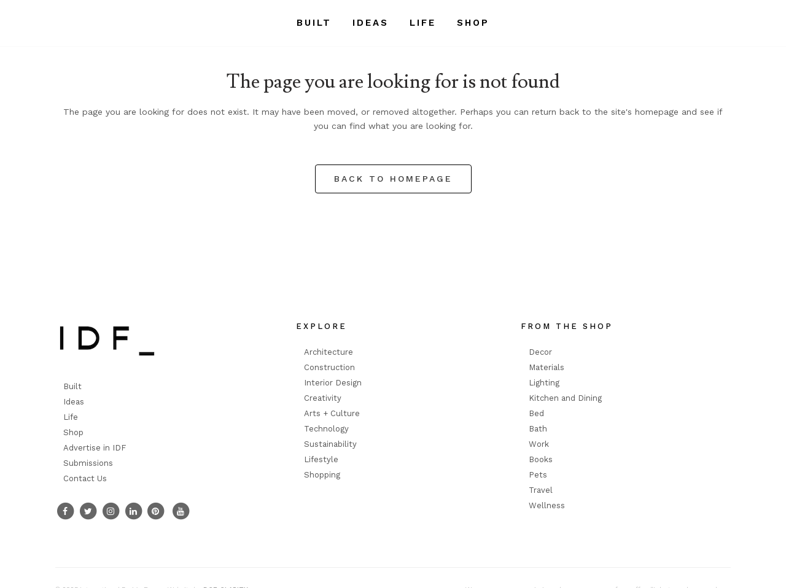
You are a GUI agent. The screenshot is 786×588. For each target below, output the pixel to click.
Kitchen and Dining (565, 398)
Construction (329, 367)
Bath (538, 428)
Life (70, 417)
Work (539, 444)
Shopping (322, 474)
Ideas (73, 401)
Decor (540, 352)
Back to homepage (393, 179)
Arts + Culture (332, 413)
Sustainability (330, 444)
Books (541, 459)
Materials (546, 367)
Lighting (544, 382)
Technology (326, 428)
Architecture (328, 352)
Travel (541, 490)
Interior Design (333, 382)
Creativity (322, 398)
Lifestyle (321, 459)
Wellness (547, 505)
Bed (536, 413)
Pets (538, 474)
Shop (73, 432)
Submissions (88, 463)
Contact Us (85, 478)
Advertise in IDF (94, 447)
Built (72, 386)
